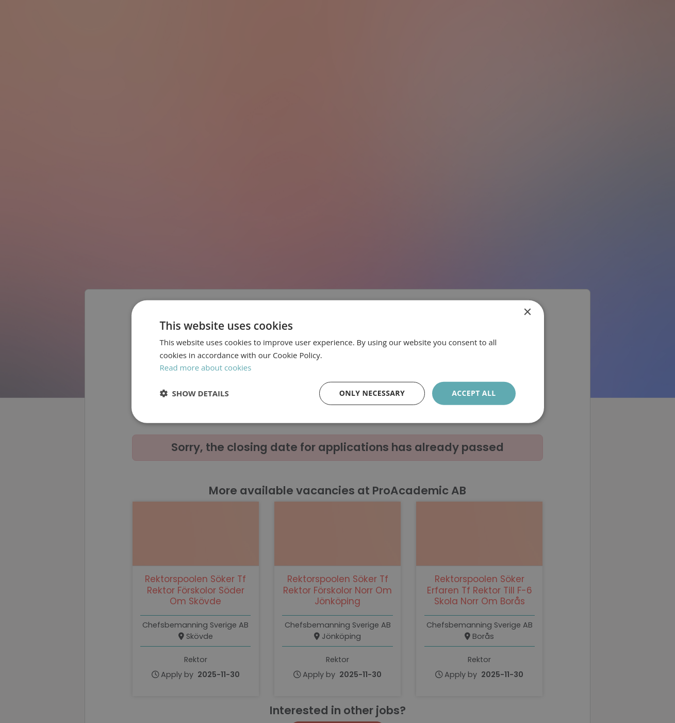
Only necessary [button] (372, 393)
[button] (194, 393)
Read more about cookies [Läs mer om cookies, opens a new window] (206, 367)
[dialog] (337, 361)
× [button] (527, 312)
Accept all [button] (474, 393)
